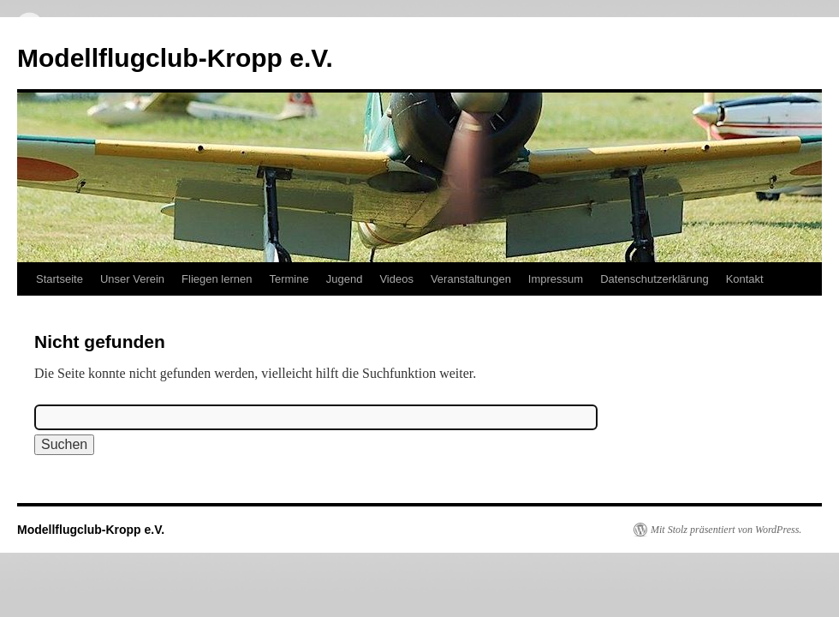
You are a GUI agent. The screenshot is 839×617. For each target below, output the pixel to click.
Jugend (344, 279)
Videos (396, 279)
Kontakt (745, 279)
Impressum (555, 279)
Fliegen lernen (216, 279)
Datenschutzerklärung (654, 279)
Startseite (59, 279)
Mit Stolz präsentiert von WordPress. (726, 530)
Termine (288, 279)
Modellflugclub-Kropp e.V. (175, 58)
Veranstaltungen (471, 279)
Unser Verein (132, 279)
